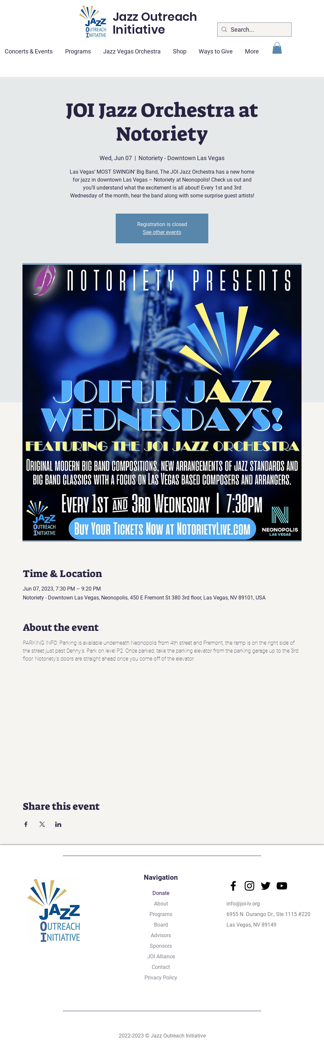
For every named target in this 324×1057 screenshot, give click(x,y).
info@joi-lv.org (243, 904)
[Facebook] (233, 885)
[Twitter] (265, 885)
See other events (162, 232)
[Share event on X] (42, 824)
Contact (161, 967)
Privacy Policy (160, 977)
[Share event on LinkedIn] (58, 824)
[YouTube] (281, 885)
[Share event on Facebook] (26, 824)
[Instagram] (249, 885)
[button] (277, 48)
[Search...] (254, 29)
